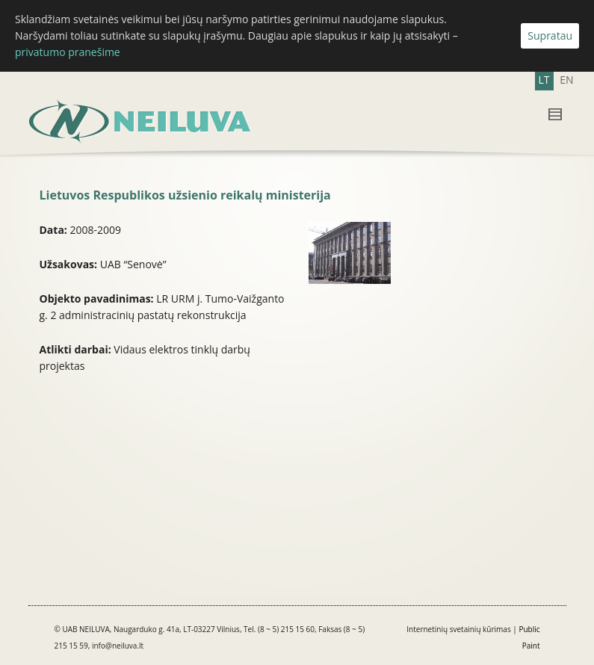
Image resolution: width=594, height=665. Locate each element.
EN (566, 79)
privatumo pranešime (67, 52)
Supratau (550, 35)
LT (544, 79)
